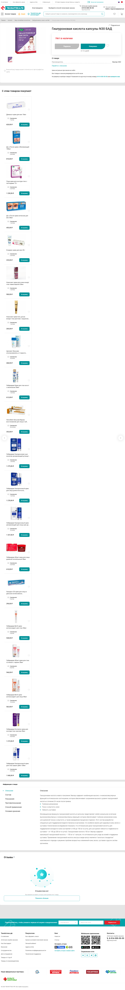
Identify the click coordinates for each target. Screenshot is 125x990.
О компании (4, 2)
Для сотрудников (6, 954)
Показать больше (41, 898)
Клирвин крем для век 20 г (15, 250)
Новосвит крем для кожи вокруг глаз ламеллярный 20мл (17, 283)
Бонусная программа (95, 2)
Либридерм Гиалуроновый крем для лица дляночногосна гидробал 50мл (17, 489)
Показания (9, 799)
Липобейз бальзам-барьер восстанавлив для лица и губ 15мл (16, 421)
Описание (9, 791)
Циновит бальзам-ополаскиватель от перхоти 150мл (16, 352)
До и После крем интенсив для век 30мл (17, 217)
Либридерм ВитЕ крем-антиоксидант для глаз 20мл (16, 627)
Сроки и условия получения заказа (36, 940)
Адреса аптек (34, 2)
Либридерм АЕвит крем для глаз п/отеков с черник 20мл (17, 661)
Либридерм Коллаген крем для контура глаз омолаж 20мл (17, 730)
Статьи (57, 940)
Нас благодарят (6, 943)
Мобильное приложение (90, 933)
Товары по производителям (10, 961)
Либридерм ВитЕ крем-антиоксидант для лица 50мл (16, 696)
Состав (8, 795)
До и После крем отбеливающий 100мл (17, 148)
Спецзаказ (93, 46)
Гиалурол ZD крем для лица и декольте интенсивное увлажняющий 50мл (16, 593)
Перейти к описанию (59, 66)
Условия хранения (12, 811)
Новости (57, 936)
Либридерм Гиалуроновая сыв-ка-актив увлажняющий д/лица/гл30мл (17, 455)
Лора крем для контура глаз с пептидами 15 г (16, 182)
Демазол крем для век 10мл (16, 114)
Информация (46, 2)
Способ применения (13, 807)
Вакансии (4, 947)
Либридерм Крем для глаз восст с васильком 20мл (17, 386)
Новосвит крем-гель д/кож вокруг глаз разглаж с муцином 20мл (17, 318)
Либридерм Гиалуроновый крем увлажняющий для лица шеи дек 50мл (17, 524)
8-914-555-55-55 (88, 8)
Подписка (67, 46)
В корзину (24, 124)
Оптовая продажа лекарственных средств (67, 2)
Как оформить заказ (19, 2)
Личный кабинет (30, 943)
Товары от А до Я (6, 957)
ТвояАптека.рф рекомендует (34, 14)
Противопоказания (13, 803)
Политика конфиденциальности (35, 950)
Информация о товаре (10, 784)
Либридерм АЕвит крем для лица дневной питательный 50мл (17, 558)
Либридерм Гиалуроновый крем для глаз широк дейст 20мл (17, 764)
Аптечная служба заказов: (89, 6)
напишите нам (115, 76)
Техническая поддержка (33, 954)
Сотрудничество (6, 950)
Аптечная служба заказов (9, 940)
